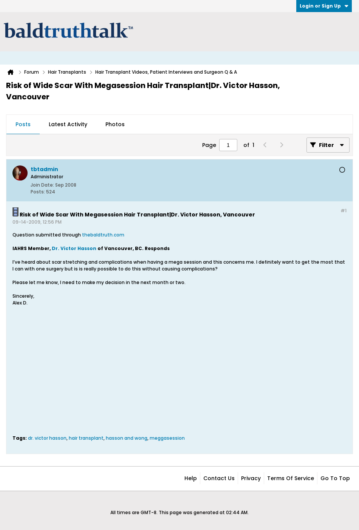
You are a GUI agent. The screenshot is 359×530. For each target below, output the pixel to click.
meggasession (167, 438)
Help (190, 478)
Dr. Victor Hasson (74, 248)
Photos (115, 124)
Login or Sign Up (324, 6)
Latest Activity (68, 124)
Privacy (251, 478)
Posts (23, 124)
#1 (343, 210)
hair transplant (86, 438)
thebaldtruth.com (102, 235)
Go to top (335, 478)
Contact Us (219, 478)
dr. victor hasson (47, 438)
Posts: (38, 192)
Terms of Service (290, 478)
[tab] (23, 124)
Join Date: (42, 185)
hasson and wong (126, 438)
